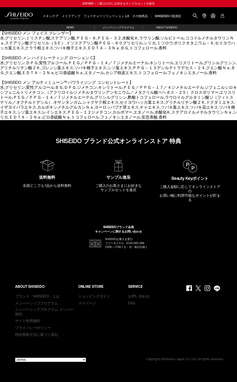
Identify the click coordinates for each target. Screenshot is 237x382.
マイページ (87, 303)
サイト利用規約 (27, 321)
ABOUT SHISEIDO (166, 27)
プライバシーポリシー (33, 328)
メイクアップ (71, 16)
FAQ (131, 303)
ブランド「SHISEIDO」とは (37, 296)
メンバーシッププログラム (119, 27)
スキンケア (51, 16)
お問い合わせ (139, 296)
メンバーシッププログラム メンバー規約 (44, 312)
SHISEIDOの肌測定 (168, 16)
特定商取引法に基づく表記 (36, 335)
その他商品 (140, 16)
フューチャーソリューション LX (106, 16)
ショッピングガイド (94, 296)
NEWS (70, 27)
